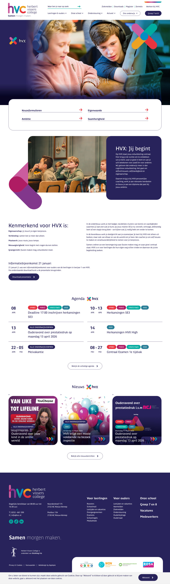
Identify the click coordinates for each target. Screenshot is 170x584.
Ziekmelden (107, 6)
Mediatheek (92, 521)
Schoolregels (92, 518)
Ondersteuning (94, 13)
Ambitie (26, 119)
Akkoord (145, 577)
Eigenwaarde (95, 110)
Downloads (118, 6)
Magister (129, 6)
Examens (90, 515)
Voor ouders (121, 498)
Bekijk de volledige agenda (83, 365)
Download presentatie (21, 277)
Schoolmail (91, 506)
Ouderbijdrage (119, 515)
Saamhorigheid (96, 119)
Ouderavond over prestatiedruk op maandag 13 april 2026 (129, 437)
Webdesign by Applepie (47, 565)
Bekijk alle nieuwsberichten (84, 455)
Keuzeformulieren (32, 110)
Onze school (76, 13)
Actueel (110, 13)
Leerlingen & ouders (56, 13)
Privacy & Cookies (15, 565)
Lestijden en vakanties (96, 509)
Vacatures (146, 510)
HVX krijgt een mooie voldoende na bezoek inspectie (77, 437)
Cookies (71, 575)
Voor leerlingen (97, 498)
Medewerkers (149, 516)
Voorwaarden (30, 565)
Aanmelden (118, 506)
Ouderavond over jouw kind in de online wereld (25, 437)
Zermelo (139, 6)
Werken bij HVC (153, 6)
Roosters (90, 504)
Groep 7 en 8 (153, 13)
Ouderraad (117, 518)
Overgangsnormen (94, 512)
